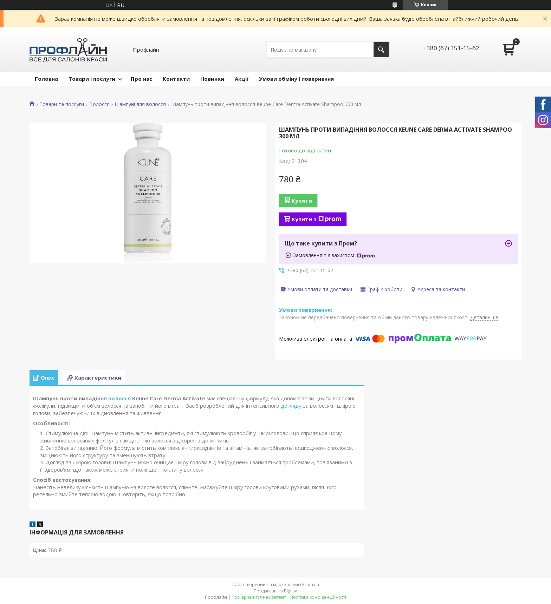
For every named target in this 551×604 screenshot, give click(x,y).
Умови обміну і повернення (296, 78)
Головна (46, 78)
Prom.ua (310, 584)
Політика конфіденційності (318, 597)
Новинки (212, 78)
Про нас (141, 78)
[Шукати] (381, 49)
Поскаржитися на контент (259, 597)
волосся (119, 398)
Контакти (176, 78)
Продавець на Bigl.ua (275, 591)
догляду (291, 405)
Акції (241, 78)
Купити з (316, 219)
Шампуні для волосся (140, 104)
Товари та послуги (61, 104)
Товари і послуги (92, 78)
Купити (302, 200)
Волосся (99, 104)
